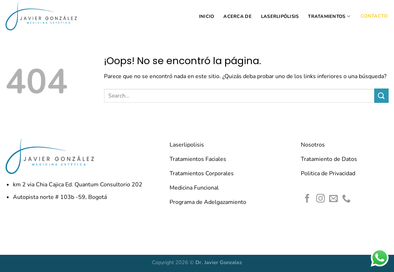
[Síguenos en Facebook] (307, 199)
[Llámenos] (346, 199)
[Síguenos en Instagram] (320, 199)
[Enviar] (381, 95)
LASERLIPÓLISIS (280, 16)
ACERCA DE (237, 16)
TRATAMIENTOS (329, 16)
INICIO (206, 16)
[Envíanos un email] (333, 199)
